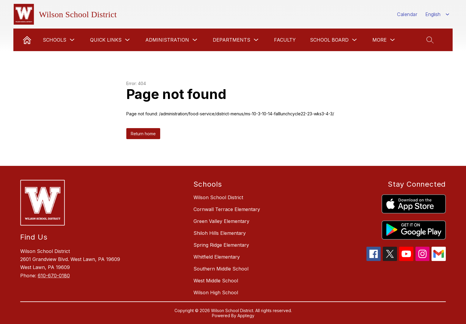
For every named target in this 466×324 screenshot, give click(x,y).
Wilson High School (215, 292)
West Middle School (215, 281)
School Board (329, 40)
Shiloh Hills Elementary (219, 233)
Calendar (407, 14)
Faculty (285, 40)
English (432, 14)
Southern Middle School (220, 269)
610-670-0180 (54, 276)
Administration (167, 40)
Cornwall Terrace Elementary (226, 209)
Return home (143, 133)
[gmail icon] (439, 259)
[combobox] (437, 14)
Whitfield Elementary (216, 257)
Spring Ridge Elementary (221, 245)
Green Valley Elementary (221, 221)
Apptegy (245, 315)
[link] (27, 40)
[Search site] (430, 39)
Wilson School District (218, 197)
